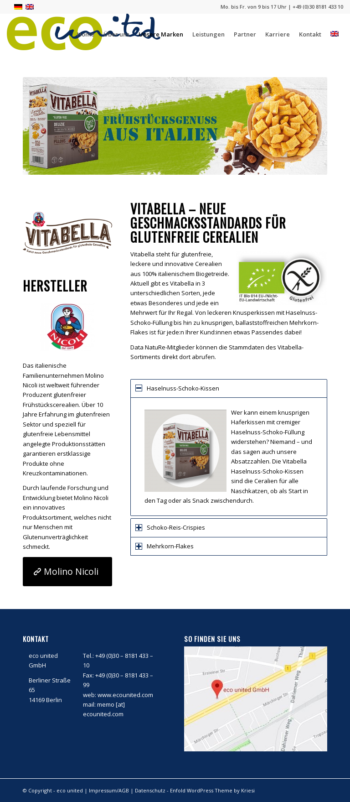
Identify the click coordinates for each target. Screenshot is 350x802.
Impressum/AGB (109, 790)
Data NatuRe (147, 347)
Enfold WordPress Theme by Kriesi (212, 790)
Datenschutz (150, 790)
